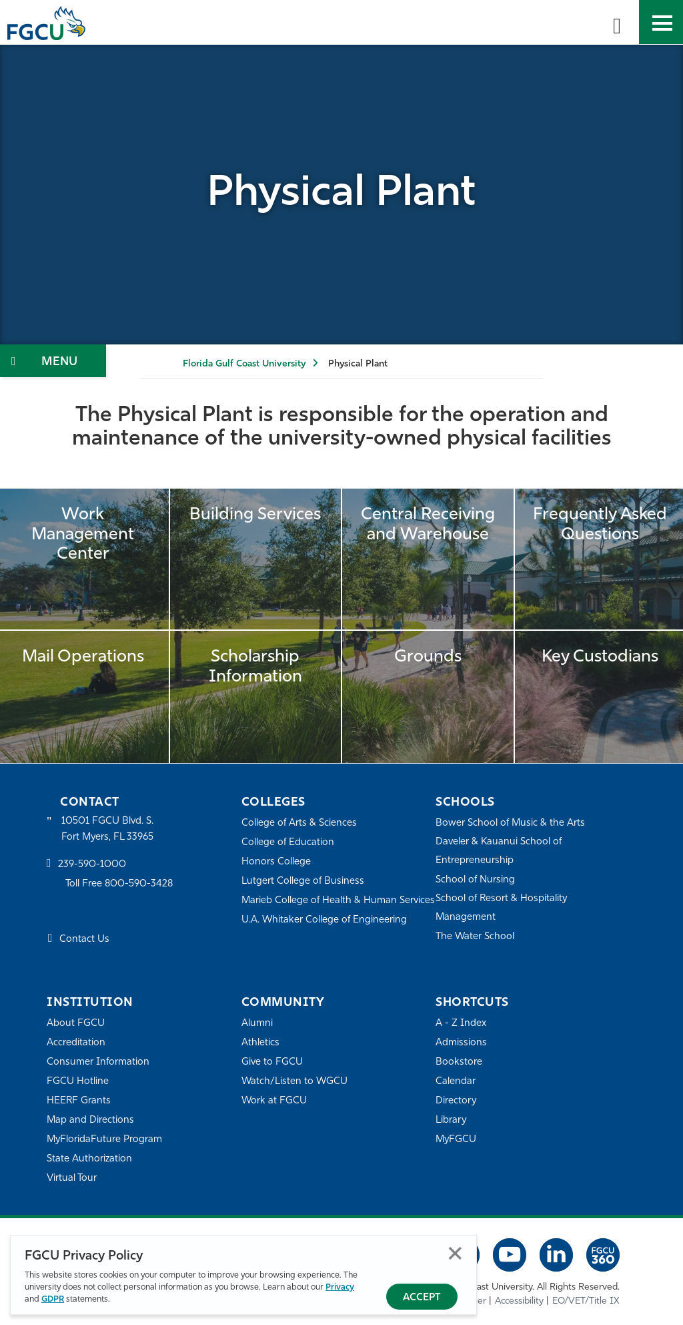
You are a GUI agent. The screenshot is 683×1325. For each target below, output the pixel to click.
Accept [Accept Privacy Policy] (422, 1298)
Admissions (461, 1043)
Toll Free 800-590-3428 (120, 885)
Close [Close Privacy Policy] (455, 1253)
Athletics (260, 1043)
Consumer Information (98, 1062)
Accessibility (519, 1301)
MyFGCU (457, 1140)
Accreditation (76, 1043)
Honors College (276, 862)
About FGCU (76, 1024)
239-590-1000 (92, 865)
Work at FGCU (274, 1101)
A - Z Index (461, 1024)
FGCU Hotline (78, 1082)
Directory (456, 1101)
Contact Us (84, 940)
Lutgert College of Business (303, 881)
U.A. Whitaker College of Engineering (324, 938)
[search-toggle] (617, 22)
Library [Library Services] (451, 1120)
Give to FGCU (272, 1062)
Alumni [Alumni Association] (257, 1024)
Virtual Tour (72, 1178)
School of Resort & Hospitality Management (502, 908)
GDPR (52, 1299)
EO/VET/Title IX (586, 1301)
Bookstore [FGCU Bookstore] (459, 1062)
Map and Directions (91, 1120)
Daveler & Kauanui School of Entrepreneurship (500, 851)
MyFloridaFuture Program (105, 1140)
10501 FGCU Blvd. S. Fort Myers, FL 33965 (108, 829)
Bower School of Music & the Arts (511, 823)
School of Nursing (476, 880)
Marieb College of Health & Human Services (319, 909)
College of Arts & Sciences (299, 823)
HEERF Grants (79, 1101)
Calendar (456, 1082)
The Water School (476, 937)
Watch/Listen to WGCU (295, 1082)
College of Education (288, 843)
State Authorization (90, 1159)
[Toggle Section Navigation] (53, 360)
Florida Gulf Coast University (244, 364)
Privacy (339, 1287)
